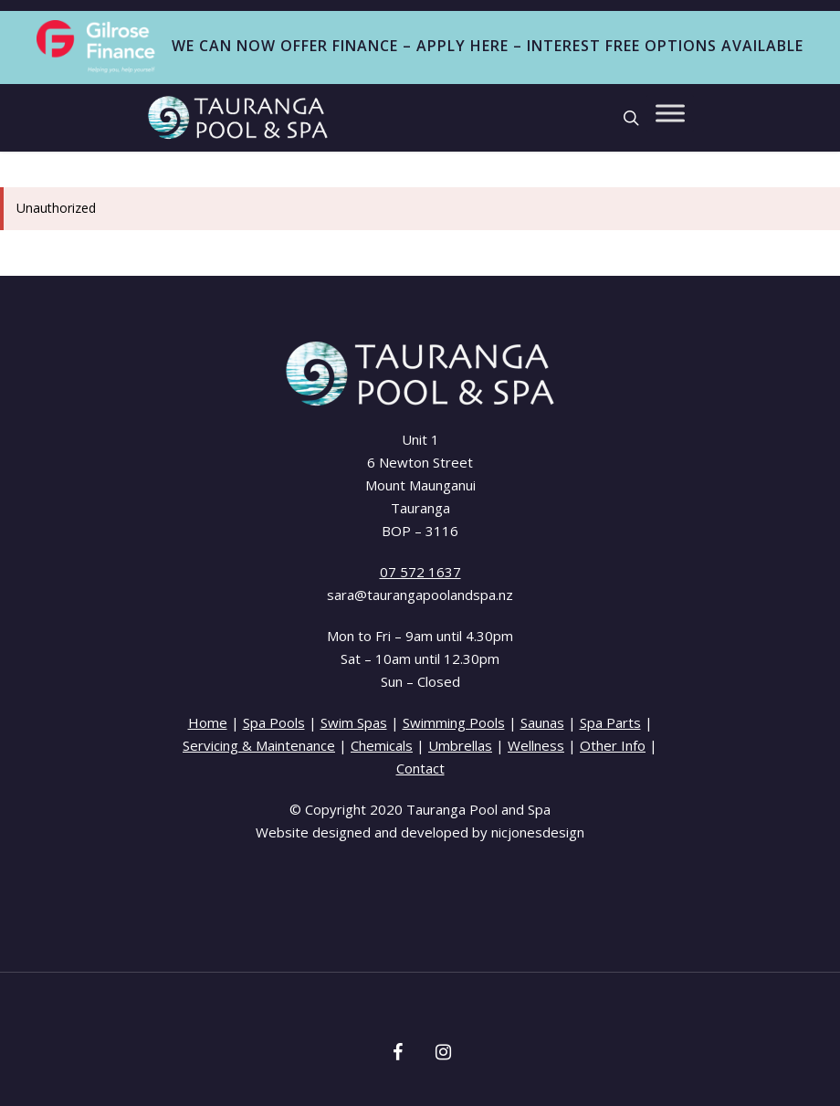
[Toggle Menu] (670, 112)
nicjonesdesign (537, 832)
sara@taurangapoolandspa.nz (420, 594)
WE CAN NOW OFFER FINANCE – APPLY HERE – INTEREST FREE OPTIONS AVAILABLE (420, 47)
